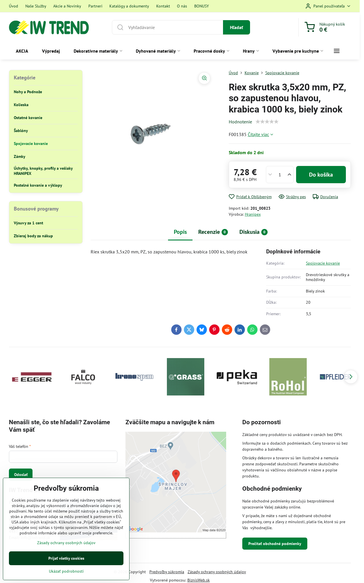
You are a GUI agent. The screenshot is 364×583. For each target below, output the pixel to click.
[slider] (267, 121)
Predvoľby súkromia (166, 571)
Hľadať (236, 27)
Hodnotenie (240, 122)
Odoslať (21, 474)
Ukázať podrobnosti (66, 571)
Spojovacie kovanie (323, 263)
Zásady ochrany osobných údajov (217, 571)
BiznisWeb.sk (198, 580)
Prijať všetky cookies (66, 558)
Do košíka (321, 174)
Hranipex (253, 214)
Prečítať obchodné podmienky (274, 543)
